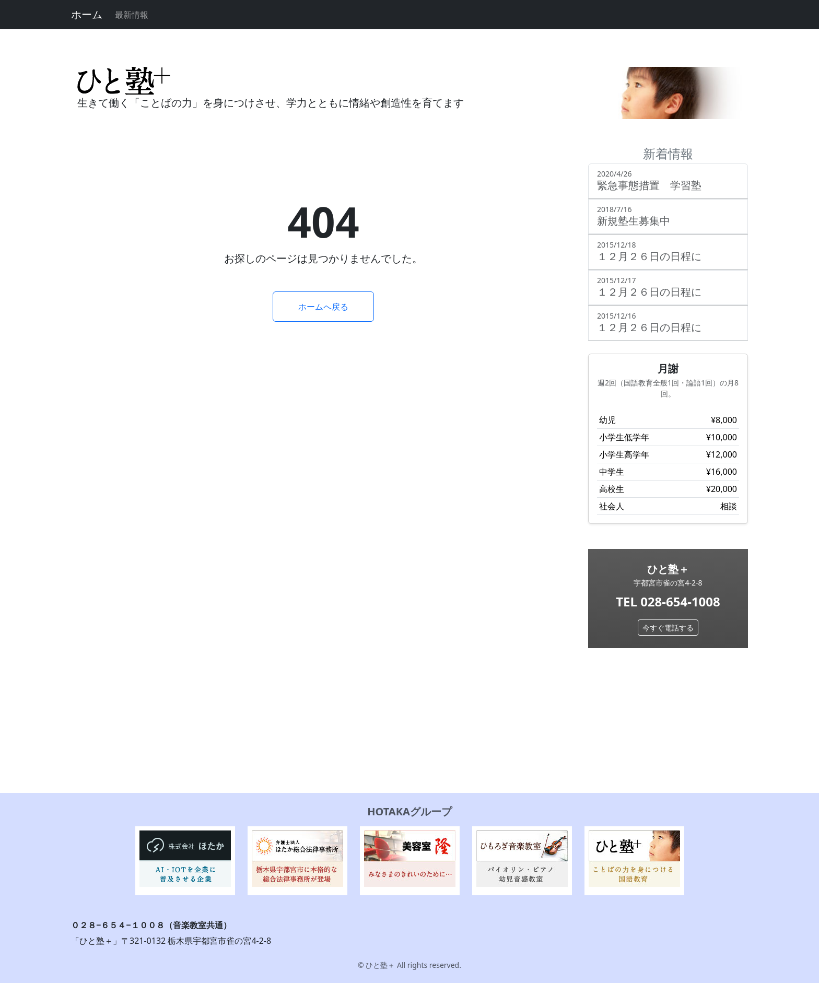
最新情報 (131, 14)
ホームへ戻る (323, 306)
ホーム (86, 14)
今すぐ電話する (668, 628)
